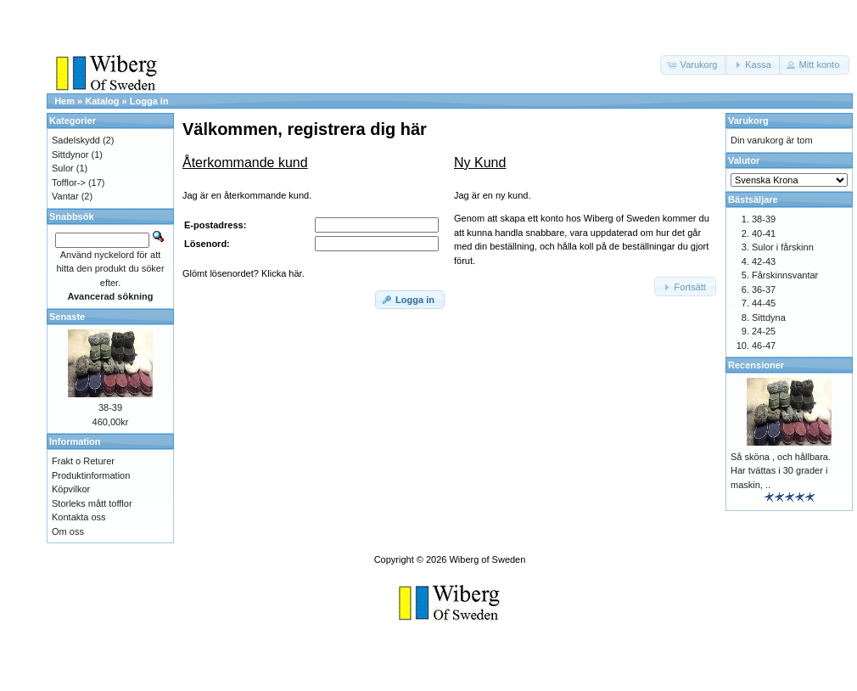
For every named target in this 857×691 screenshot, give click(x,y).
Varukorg (748, 120)
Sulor (63, 168)
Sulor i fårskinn (783, 247)
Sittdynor (70, 154)
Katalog (102, 101)
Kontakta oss (79, 517)
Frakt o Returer (83, 461)
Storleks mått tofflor (92, 503)
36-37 (764, 289)
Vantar (65, 196)
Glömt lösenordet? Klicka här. (243, 273)
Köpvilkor (71, 489)
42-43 (764, 261)
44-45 (764, 303)
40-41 (764, 233)
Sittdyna (769, 317)
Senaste (67, 317)
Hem (64, 101)
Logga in (149, 101)
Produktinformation (91, 475)
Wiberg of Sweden (487, 559)
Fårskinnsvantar (785, 275)
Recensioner (756, 365)
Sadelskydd (76, 140)
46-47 (764, 345)
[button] (694, 65)
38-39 (110, 407)
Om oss (68, 531)
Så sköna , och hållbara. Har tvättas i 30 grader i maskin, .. (781, 471)
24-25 (764, 331)
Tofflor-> (69, 182)
